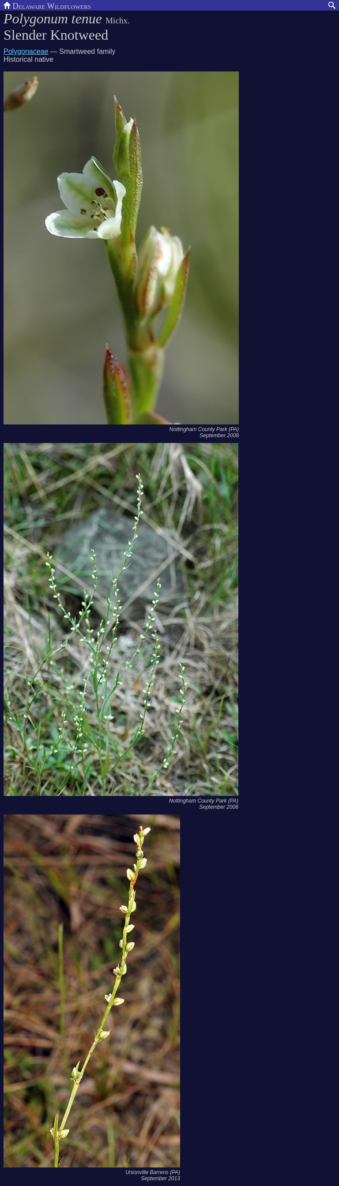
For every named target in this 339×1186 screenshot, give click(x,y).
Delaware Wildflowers (47, 5)
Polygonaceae (26, 51)
